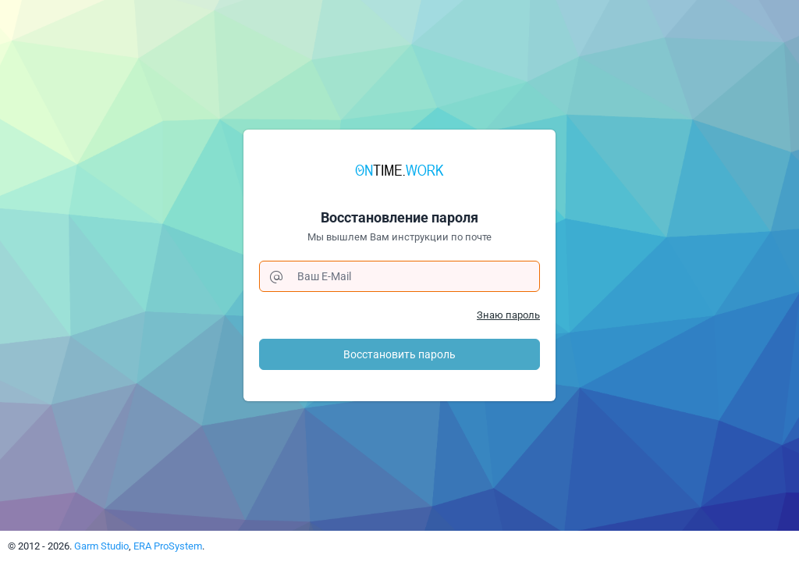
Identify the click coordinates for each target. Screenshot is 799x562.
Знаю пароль (508, 315)
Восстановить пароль (399, 354)
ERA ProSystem (167, 546)
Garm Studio (101, 546)
